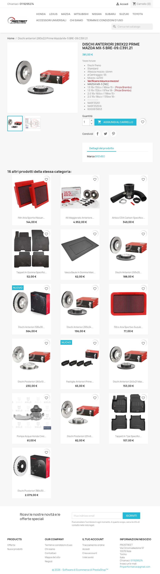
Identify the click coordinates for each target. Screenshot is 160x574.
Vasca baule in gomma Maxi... (80, 272)
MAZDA (65, 14)
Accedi (86, 549)
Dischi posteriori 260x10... (31, 381)
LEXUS (53, 14)
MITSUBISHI (81, 14)
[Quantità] (86, 122)
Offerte (11, 545)
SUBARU (110, 14)
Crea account (89, 553)
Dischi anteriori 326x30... (31, 327)
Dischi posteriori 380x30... (31, 490)
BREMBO (100, 156)
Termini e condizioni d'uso (105, 20)
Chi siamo (76, 20)
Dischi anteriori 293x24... (80, 327)
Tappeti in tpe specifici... (128, 436)
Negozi (48, 561)
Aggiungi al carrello (115, 122)
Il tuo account (93, 539)
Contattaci (50, 553)
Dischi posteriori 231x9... (80, 436)
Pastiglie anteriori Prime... (80, 381)
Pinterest (113, 134)
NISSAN (97, 14)
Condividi (97, 134)
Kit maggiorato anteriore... (80, 217)
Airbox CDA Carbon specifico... (128, 217)
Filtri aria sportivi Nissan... (31, 217)
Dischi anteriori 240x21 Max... (128, 381)
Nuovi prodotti (14, 549)
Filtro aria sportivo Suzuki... (128, 327)
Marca (91, 156)
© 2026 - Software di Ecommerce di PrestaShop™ (80, 569)
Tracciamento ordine (93, 545)
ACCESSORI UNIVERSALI (51, 20)
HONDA (41, 14)
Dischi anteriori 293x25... (128, 272)
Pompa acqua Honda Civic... (31, 436)
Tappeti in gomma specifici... (31, 272)
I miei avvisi (88, 557)
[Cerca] (132, 26)
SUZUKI (124, 14)
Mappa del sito (52, 557)
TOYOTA (137, 14)
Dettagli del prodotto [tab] (101, 148)
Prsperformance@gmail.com (135, 566)
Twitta (105, 134)
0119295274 (27, 4)
